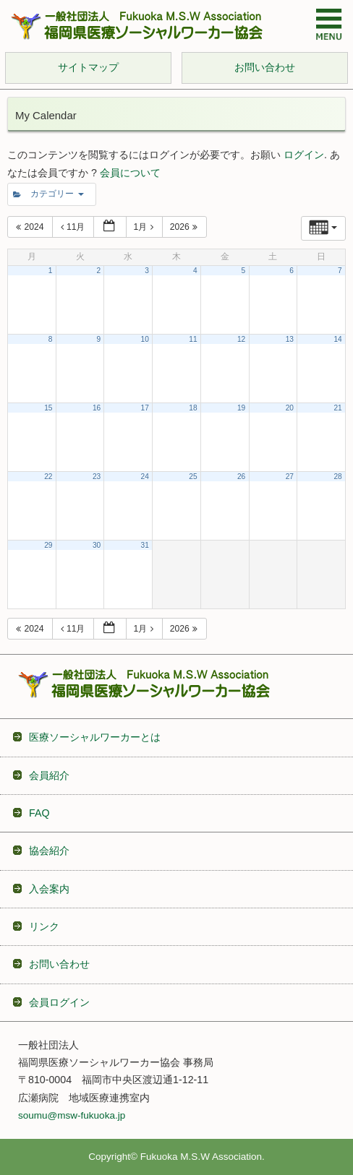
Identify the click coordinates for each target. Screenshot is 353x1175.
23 (97, 477)
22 (48, 477)
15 (48, 408)
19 (241, 408)
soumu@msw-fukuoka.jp (71, 1115)
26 (241, 477)
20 (290, 408)
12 (241, 339)
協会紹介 (49, 850)
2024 (31, 227)
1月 (145, 227)
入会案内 (49, 889)
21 (337, 408)
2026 (185, 227)
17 (145, 408)
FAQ (39, 813)
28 (337, 477)
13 (290, 339)
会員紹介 (49, 775)
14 (337, 339)
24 (145, 477)
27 (290, 477)
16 (97, 408)
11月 (74, 227)
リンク (44, 926)
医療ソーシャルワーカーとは (95, 737)
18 (193, 408)
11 (193, 339)
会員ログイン (59, 1002)
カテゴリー (48, 194)
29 (48, 545)
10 (145, 339)
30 (97, 545)
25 (193, 477)
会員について (130, 173)
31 (145, 545)
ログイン (304, 155)
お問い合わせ (59, 964)
